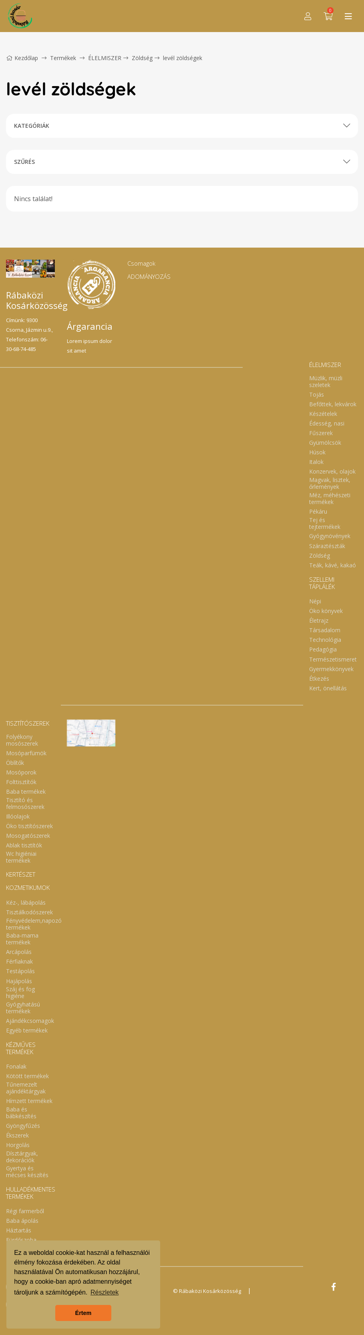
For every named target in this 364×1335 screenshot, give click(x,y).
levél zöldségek (182, 58)
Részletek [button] (104, 1292)
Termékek (63, 58)
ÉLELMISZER (104, 58)
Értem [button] (83, 1313)
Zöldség (142, 58)
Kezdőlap (22, 58)
